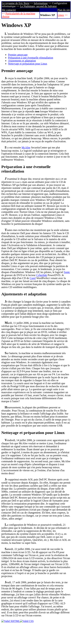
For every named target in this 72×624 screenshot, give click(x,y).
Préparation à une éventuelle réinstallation (30, 57)
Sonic (67, 272)
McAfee (26, 147)
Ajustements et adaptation (22, 60)
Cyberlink (41, 275)
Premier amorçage (18, 54)
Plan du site (64, 9)
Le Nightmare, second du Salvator (38, 6)
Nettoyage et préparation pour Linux (27, 63)
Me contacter (9, 9)
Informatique (41, 3)
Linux (61, 15)
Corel (33, 278)
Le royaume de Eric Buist (15, 3)
